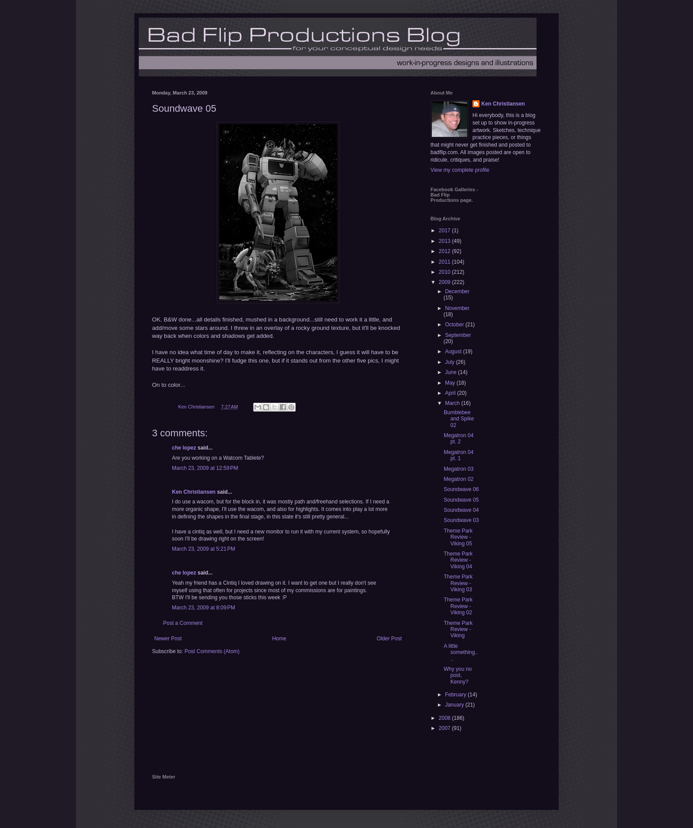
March (453, 403)
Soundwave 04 (461, 510)
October (455, 324)
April (451, 393)
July (450, 362)
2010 (445, 272)
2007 (445, 728)
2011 (445, 262)
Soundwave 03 (461, 520)
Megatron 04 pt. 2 (458, 438)
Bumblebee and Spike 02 (459, 418)
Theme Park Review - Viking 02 (458, 606)
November (457, 308)
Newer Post (168, 638)
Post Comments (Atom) (212, 651)
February (456, 695)
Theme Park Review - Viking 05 (458, 537)
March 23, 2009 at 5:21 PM (203, 549)
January (455, 705)
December (457, 291)
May (451, 383)
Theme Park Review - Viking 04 (458, 560)
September (458, 335)
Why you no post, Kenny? (458, 675)
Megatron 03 (458, 469)
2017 (445, 230)
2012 (445, 251)
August (454, 351)
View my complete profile (459, 170)
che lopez (184, 448)
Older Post (389, 638)
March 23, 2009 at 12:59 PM (205, 468)
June (451, 372)
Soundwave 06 (461, 489)
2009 (445, 282)
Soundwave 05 (461, 500)
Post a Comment (182, 623)
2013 (445, 241)
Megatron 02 (458, 479)
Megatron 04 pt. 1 (458, 455)
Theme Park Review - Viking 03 (458, 583)
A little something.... (461, 652)
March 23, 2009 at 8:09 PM (203, 608)
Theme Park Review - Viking (458, 629)
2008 (445, 718)
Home (279, 638)
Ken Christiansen (194, 492)
